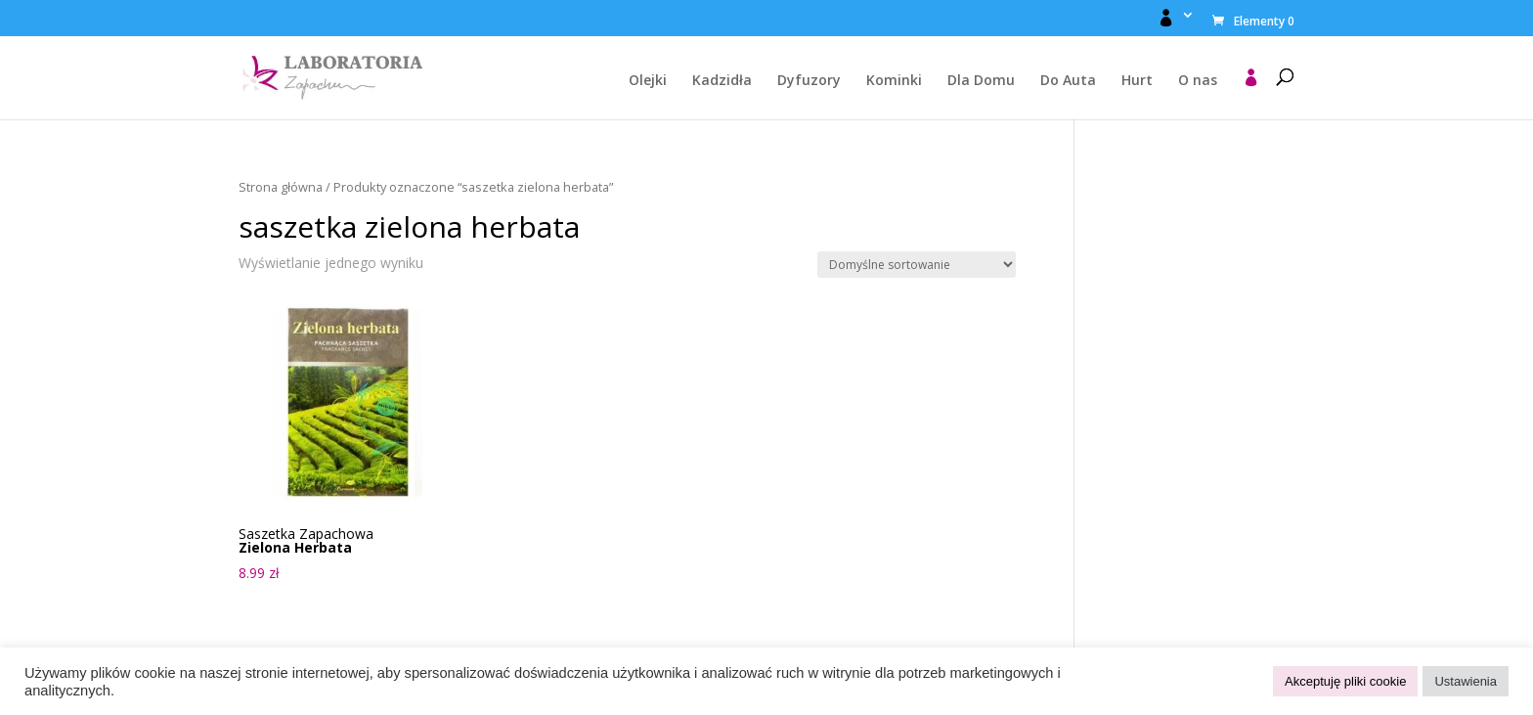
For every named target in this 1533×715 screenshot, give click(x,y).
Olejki (648, 81)
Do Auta (1068, 81)
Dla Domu (981, 81)
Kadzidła (722, 81)
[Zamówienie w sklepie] (916, 264)
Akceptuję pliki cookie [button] (1345, 681)
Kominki (894, 81)
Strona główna (281, 187)
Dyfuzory (809, 81)
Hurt (1137, 81)
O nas (1197, 81)
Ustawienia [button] (1465, 681)
